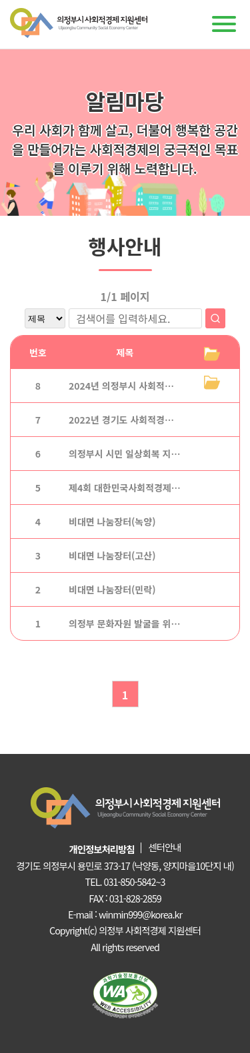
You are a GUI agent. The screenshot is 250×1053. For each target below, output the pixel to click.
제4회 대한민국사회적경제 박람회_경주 (145, 487)
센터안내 (164, 847)
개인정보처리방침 (102, 849)
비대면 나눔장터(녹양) (112, 521)
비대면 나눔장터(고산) (112, 555)
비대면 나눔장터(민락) (112, 589)
